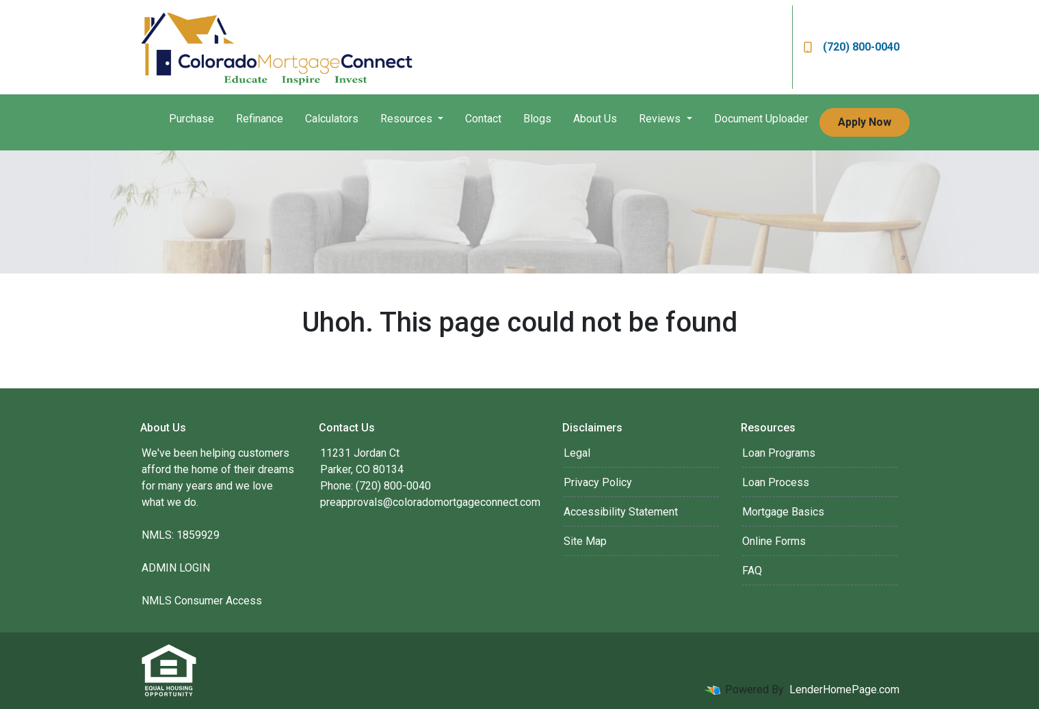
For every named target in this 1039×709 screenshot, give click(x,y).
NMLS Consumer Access (202, 600)
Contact (483, 118)
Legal (577, 452)
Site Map (585, 541)
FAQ (752, 570)
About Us (595, 118)
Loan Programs (778, 452)
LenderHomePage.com (844, 689)
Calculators (331, 118)
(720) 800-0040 (851, 46)
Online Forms (774, 541)
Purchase (191, 118)
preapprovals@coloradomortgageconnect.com (430, 502)
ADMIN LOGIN (176, 567)
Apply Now (864, 122)
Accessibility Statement (621, 511)
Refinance (259, 118)
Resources (407, 118)
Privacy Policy (598, 482)
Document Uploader (761, 118)
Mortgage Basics (783, 511)
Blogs (537, 118)
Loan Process (775, 482)
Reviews (661, 118)
